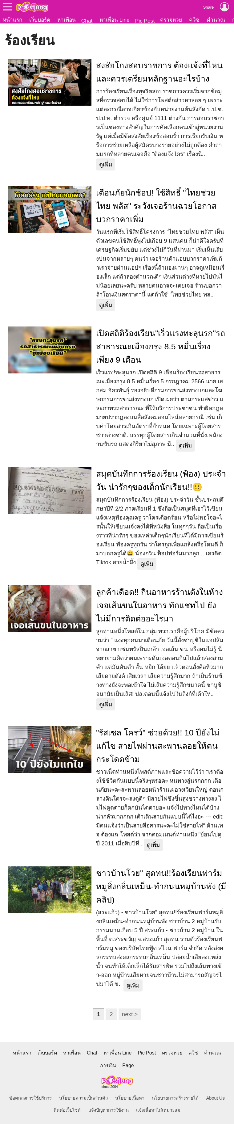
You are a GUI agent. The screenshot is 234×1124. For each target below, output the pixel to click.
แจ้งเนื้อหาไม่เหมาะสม (158, 1110)
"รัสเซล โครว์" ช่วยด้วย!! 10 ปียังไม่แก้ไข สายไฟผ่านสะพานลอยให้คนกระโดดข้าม (158, 746)
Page (128, 1065)
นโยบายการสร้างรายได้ (175, 1098)
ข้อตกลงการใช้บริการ (30, 1098)
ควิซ (194, 20)
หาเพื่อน (66, 20)
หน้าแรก (12, 20)
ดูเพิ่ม (105, 165)
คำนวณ (216, 20)
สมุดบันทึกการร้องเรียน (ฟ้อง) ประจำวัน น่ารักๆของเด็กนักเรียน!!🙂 (161, 480)
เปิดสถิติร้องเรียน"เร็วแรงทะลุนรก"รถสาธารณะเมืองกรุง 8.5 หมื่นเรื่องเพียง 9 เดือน (160, 347)
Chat (87, 21)
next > (130, 1014)
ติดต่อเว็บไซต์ (67, 1110)
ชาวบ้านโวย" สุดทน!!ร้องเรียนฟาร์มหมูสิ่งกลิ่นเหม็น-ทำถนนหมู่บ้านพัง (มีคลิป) (161, 887)
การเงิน (108, 1065)
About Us (215, 1098)
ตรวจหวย (171, 20)
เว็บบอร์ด (39, 20)
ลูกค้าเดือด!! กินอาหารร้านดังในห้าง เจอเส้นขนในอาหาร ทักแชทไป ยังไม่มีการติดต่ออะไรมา (159, 606)
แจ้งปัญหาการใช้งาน (108, 1110)
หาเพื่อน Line (114, 20)
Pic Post (145, 21)
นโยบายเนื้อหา (129, 1098)
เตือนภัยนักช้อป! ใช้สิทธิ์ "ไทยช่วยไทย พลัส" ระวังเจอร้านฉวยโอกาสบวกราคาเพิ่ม (156, 206)
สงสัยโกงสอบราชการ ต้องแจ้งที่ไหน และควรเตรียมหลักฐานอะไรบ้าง (159, 72)
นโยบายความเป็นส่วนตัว (83, 1098)
